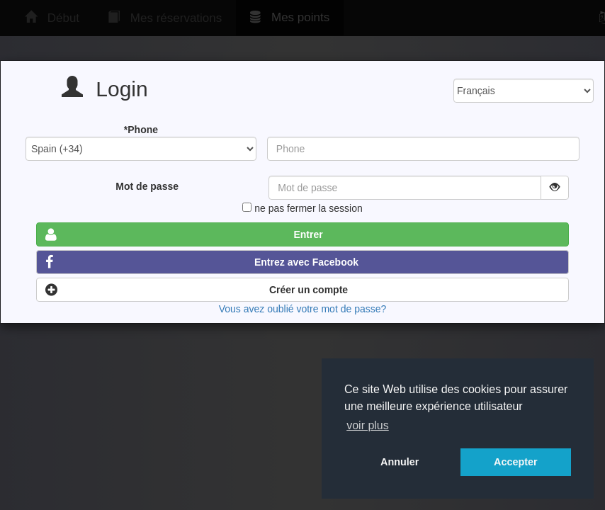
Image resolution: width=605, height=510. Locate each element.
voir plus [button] (367, 425)
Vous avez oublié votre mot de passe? (303, 308)
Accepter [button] (516, 462)
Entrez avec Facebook (201, 262)
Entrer (184, 234)
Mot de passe (147, 186)
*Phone (141, 129)
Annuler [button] (399, 462)
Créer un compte (196, 290)
